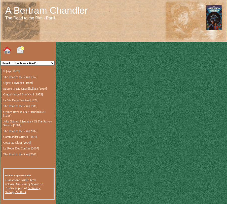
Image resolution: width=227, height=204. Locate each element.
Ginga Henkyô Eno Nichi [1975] (23, 94)
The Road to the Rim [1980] (20, 106)
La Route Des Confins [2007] (21, 148)
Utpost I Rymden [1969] (18, 83)
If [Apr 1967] (11, 71)
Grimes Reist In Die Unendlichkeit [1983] (24, 113)
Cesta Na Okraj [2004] (17, 142)
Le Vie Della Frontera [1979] (21, 100)
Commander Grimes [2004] (20, 137)
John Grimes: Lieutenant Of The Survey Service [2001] (27, 123)
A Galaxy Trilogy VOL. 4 (23, 190)
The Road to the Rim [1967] (20, 77)
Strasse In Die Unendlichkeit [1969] (25, 88)
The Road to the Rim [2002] (20, 131)
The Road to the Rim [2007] (20, 154)
